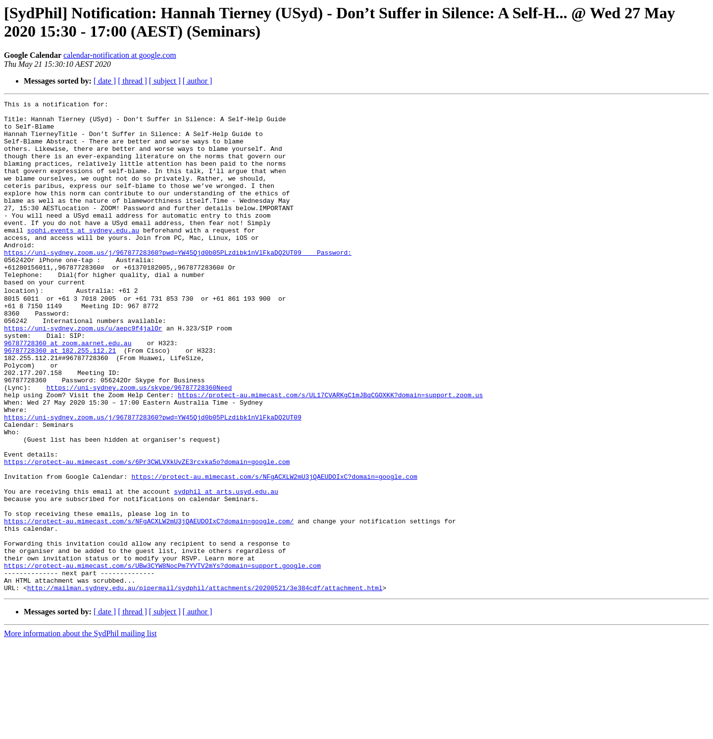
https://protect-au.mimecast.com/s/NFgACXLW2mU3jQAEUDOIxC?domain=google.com (274, 551)
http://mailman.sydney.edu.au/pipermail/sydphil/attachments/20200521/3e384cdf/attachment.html (205, 684)
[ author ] (197, 81)
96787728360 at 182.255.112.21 (60, 399)
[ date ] (105, 81)
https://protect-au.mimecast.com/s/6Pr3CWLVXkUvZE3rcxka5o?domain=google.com (147, 533)
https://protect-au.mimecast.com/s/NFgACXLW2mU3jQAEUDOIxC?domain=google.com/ (149, 604)
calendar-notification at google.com (119, 55)
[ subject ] (165, 81)
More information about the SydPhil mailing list (80, 730)
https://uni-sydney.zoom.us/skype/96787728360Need (139, 444)
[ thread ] (132, 81)
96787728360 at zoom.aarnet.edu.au (67, 390)
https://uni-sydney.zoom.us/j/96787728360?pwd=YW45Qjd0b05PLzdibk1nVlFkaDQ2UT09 (153, 479)
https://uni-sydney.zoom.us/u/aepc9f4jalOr (83, 373)
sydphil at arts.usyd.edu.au (226, 568)
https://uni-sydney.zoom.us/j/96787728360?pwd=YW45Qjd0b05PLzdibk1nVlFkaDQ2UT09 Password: (178, 283)
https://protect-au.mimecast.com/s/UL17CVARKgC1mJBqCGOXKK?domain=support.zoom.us (330, 453)
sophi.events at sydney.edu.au (83, 256)
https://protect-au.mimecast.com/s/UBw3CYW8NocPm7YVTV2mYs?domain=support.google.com (162, 657)
